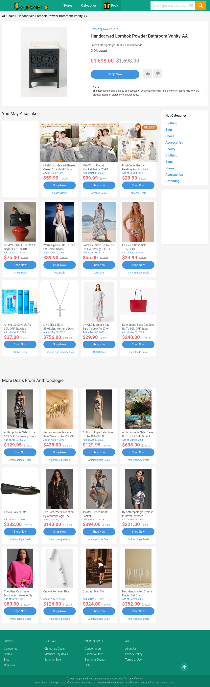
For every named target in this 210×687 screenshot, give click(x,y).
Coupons (9, 665)
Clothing (171, 123)
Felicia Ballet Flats (15, 512)
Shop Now (115, 74)
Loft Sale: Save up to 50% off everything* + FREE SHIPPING (99, 249)
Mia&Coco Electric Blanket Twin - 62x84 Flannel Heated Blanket (97, 169)
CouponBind (103, 682)
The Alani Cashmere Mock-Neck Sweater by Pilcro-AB (18, 595)
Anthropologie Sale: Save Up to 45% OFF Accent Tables (137, 436)
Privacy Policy (133, 654)
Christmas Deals (54, 648)
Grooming (172, 181)
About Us (130, 648)
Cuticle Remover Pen (56, 591)
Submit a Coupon (95, 659)
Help (88, 665)
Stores (67, 5)
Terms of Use (133, 659)
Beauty (170, 149)
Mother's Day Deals (56, 654)
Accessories (174, 142)
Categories (89, 5)
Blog (7, 659)
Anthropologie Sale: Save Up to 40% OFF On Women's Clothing (98, 436)
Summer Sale (52, 659)
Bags (169, 129)
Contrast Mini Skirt (94, 591)
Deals (111, 5)
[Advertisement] (20, 158)
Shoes (169, 136)
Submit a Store (94, 654)
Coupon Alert (93, 648)
